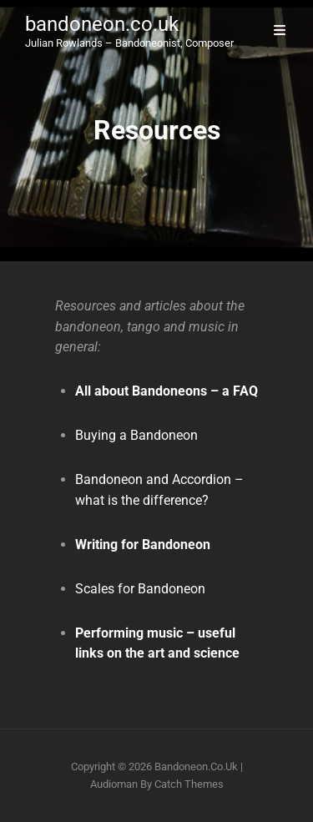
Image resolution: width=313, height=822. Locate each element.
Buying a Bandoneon (136, 435)
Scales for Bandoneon (140, 589)
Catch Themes (189, 784)
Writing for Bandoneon (142, 544)
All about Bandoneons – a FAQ (166, 391)
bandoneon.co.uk (102, 24)
